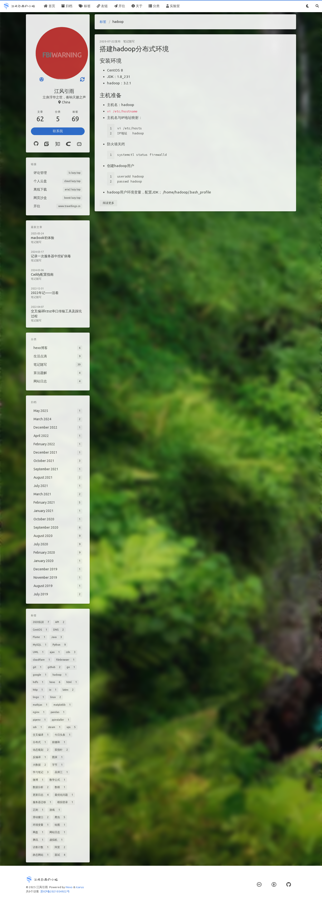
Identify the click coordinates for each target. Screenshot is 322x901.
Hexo (69, 887)
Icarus (80, 887)
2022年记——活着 (45, 293)
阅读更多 (108, 202)
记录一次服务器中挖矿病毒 (51, 256)
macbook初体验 (42, 238)
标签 (103, 22)
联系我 (58, 131)
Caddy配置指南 (42, 274)
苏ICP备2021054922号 (55, 891)
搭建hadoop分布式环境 (134, 48)
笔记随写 (129, 41)
